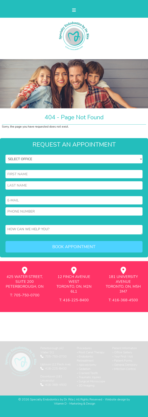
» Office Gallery (122, 352)
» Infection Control (124, 369)
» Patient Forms (122, 361)
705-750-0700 (56, 356)
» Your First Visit (122, 356)
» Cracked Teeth (87, 373)
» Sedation (83, 369)
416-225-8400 (56, 369)
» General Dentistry (124, 365)
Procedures (84, 348)
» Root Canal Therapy (91, 352)
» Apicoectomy (86, 365)
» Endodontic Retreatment (85, 358)
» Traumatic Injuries (89, 377)
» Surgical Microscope (91, 381)
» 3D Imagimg (85, 385)
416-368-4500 (56, 385)
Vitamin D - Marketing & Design (74, 404)
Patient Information (124, 348)
